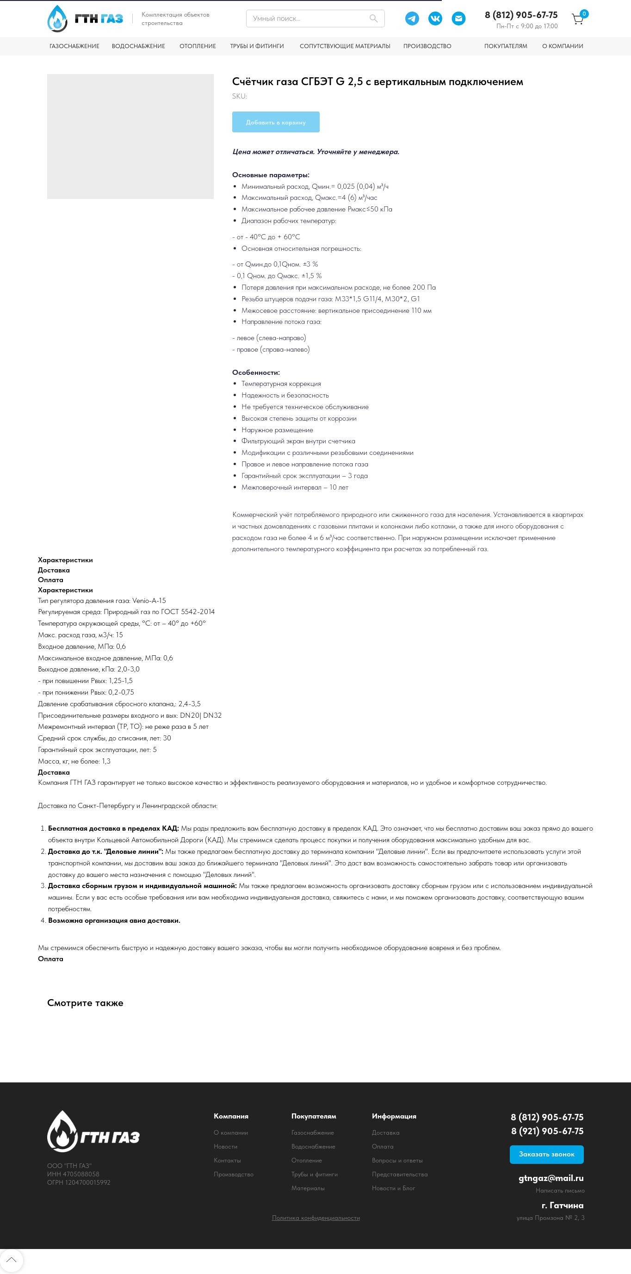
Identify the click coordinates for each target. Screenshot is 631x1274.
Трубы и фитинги (314, 1174)
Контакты (227, 1160)
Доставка (386, 1132)
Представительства (400, 1174)
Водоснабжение (313, 1146)
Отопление (306, 1160)
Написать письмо (560, 1190)
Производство (234, 1174)
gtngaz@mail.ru (551, 1177)
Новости (225, 1146)
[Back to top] (11, 1260)
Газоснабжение (312, 1132)
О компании (231, 1132)
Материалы (308, 1188)
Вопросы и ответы (397, 1160)
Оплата (383, 1146)
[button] (547, 1154)
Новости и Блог (393, 1188)
